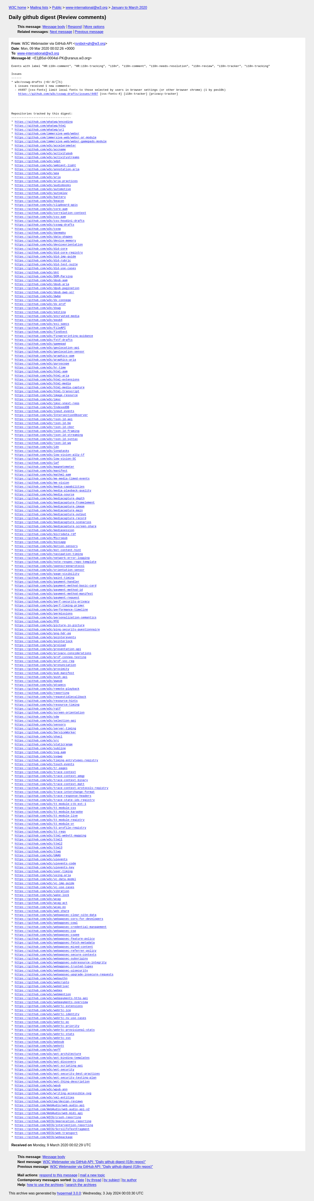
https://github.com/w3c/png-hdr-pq (43, 634)
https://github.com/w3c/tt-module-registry (50, 820)
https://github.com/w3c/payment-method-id (49, 590)
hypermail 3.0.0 (69, 1193)
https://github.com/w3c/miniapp (40, 542)
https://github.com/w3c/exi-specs (42, 324)
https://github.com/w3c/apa (37, 173)
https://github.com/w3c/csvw (38, 229)
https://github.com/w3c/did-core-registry (49, 253)
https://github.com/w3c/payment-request (47, 598)
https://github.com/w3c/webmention (43, 994)
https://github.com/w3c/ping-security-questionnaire (57, 630)
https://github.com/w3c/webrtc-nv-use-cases (50, 1018)
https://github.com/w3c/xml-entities (44, 1098)
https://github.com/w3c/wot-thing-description (52, 1082)
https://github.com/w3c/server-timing (45, 729)
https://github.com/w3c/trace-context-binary (51, 780)
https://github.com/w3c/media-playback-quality (53, 491)
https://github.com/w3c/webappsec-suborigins (51, 959)
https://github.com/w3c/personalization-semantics (55, 618)
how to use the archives (45, 1185)
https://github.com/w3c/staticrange (44, 745)
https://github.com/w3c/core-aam (41, 209)
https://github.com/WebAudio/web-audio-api (50, 1105)
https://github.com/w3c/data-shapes (44, 237)
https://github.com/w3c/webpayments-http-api (51, 998)
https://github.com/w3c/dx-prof (40, 304)
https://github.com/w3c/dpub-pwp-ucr (44, 292)
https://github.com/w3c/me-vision (42, 483)
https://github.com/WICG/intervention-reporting (54, 1125)
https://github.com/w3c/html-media (43, 384)
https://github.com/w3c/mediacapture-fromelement (55, 503)
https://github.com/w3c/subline (40, 748)
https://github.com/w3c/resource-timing (47, 705)
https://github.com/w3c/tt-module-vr (44, 824)
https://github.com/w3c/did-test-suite (46, 265)
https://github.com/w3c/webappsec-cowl (46, 923)
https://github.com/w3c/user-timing (44, 871)
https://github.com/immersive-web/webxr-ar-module (55, 138)
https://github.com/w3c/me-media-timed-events (52, 479)
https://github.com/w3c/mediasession (44, 530)
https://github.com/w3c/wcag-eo (40, 907)
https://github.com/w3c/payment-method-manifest (54, 594)
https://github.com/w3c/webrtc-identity (47, 1014)
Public (57, 7)
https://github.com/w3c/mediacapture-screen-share (55, 526)
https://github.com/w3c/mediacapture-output (50, 514)
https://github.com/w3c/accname (40, 150)
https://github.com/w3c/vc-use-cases (44, 887)
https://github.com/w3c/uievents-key (44, 868)
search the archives (81, 1185)
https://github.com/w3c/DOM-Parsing (44, 276)
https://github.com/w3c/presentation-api (48, 649)
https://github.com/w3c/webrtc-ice (43, 1010)
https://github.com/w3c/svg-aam (40, 752)
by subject (111, 1180)
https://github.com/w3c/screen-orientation (50, 713)
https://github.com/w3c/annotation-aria (47, 169)
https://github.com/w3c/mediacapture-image (50, 507)
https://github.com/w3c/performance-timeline (51, 610)
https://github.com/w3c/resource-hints (46, 701)
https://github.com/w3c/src (37, 741)
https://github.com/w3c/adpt (38, 161)
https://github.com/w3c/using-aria (43, 875)
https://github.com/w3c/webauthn (41, 979)
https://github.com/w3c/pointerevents (45, 637)
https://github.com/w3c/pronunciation (45, 665)
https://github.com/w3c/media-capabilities (50, 487)
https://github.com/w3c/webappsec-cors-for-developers (59, 919)
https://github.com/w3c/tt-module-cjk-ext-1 (50, 804)
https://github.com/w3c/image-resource (46, 395)
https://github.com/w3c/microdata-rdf (45, 534)
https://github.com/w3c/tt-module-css (45, 808)
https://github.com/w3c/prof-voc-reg (44, 661)
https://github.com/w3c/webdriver (42, 986)
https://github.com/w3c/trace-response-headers (53, 796)
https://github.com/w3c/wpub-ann (41, 1090)
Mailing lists (39, 7)
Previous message (89, 32)
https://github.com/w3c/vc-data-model (45, 879)
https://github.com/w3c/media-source (44, 495)
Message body (54, 27)
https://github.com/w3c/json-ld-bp (43, 423)
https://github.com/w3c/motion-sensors (46, 546)
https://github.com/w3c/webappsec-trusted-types (54, 967)
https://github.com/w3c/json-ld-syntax (46, 439)
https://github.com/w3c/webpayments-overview (51, 1002)
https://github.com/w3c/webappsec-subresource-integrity (61, 963)
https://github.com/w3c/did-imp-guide (45, 257)
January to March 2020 (129, 7)
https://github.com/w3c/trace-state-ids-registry (55, 800)
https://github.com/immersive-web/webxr (47, 134)
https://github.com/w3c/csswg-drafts (44, 225)
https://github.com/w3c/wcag (38, 899)
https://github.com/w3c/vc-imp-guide (44, 883)
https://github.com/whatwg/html (40, 126)
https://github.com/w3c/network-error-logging (52, 558)
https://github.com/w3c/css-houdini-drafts (50, 221)
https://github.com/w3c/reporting (42, 693)
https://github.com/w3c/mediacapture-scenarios (53, 522)
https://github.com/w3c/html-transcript (47, 391)
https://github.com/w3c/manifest (41, 471)
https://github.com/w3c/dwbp (38, 296)
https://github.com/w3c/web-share (42, 911)
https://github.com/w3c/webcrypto (42, 982)
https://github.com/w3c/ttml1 (38, 840)
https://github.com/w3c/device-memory (45, 241)
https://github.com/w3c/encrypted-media (47, 316)
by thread (94, 1180)
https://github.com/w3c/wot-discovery (45, 1062)
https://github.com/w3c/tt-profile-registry (50, 828)
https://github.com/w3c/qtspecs (40, 685)
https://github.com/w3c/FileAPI (40, 328)
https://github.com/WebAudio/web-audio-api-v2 (52, 1109)
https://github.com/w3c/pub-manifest (44, 673)
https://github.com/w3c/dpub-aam (41, 280)
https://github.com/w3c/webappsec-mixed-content (54, 947)
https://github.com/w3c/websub (39, 1042)
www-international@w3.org (86, 7)
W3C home (17, 7)
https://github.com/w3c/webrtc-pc (42, 1022)
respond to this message (58, 1175)
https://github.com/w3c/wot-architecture (48, 1054)
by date (78, 1180)
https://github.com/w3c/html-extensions (47, 380)
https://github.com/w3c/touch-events (44, 764)
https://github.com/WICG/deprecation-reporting (53, 1121)
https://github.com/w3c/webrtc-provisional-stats (55, 1030)
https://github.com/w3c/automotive (43, 189)
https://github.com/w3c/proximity (42, 669)
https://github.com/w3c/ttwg (38, 852)
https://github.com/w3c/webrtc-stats (44, 1034)
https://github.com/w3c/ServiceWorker (45, 733)
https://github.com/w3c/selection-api (45, 721)
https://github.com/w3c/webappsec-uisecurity (51, 971)
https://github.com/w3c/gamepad (40, 344)
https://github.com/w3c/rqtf (38, 709)
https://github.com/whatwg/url (39, 130)
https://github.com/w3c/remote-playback (47, 689)
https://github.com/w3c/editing (40, 312)
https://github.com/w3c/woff (38, 1050)
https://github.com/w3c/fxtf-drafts (44, 340)
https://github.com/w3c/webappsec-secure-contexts (55, 955)
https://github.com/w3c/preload (40, 645)
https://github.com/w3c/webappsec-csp (45, 931)
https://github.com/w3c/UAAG (38, 856)
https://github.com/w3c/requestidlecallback (50, 697)
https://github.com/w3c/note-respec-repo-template (55, 562)
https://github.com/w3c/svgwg (38, 757)
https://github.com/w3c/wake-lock (42, 895)
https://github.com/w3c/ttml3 (38, 848)
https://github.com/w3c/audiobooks (43, 185)
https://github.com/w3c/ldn (37, 447)
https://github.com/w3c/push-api (41, 677)
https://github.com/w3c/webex (38, 991)
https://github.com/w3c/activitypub (44, 153)
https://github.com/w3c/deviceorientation (49, 245)
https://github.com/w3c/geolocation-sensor (50, 352)
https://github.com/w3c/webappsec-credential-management (61, 927)
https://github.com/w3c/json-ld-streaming (49, 435)
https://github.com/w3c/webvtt (39, 1046)
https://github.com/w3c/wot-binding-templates (52, 1058)
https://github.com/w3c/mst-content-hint (48, 550)
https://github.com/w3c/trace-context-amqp (50, 776)
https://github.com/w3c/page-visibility (47, 574)
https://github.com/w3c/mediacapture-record (50, 518)
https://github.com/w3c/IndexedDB (42, 407)
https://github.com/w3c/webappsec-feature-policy (55, 939)
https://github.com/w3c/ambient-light (45, 165)
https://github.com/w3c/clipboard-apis (46, 205)
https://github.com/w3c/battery (40, 197)
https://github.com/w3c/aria (38, 177)
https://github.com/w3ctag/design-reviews (49, 1102)
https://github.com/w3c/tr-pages (41, 768)
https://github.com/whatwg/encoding (44, 122)
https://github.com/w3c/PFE (37, 622)
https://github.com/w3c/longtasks (42, 451)
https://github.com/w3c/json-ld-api (44, 419)
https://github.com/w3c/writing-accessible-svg (53, 1093)
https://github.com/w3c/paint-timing (44, 578)
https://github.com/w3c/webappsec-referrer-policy (55, 951)
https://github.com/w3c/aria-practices (46, 181)
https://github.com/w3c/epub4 (38, 320)
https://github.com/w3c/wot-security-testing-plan (55, 1078)
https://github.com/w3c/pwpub (38, 681)
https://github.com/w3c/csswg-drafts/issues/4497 (58, 94)
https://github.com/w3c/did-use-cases (45, 268)
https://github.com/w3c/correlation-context (50, 213)
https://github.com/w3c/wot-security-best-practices (57, 1074)
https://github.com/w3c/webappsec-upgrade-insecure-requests (64, 975)
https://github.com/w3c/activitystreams (47, 157)
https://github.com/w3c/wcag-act (41, 903)
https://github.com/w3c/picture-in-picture (50, 625)
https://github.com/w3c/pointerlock (44, 641)
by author (129, 1180)
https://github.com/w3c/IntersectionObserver (51, 415)
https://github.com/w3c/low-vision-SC (45, 459)
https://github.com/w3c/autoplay (41, 193)
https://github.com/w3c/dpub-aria (42, 284)
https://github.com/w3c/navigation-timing (49, 554)
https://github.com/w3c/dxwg (38, 308)
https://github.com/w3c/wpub (38, 1086)
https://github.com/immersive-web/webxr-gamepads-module (61, 142)
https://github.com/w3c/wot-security (44, 1070)
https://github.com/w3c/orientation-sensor (50, 570)
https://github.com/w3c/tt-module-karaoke (49, 812)
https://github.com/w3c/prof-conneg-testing (50, 657)
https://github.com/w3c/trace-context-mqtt (50, 784)
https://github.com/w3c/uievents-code (45, 864)
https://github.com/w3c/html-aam (41, 372)
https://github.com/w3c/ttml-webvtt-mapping (50, 836)
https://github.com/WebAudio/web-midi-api (49, 1113)
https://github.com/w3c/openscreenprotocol (50, 566)
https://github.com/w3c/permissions (44, 614)
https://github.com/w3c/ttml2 (38, 844)
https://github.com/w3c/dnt (37, 273)
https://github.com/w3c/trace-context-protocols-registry (61, 788)
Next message (61, 32)
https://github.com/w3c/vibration (42, 891)
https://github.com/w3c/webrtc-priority (47, 1026)
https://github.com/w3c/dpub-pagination (47, 288)
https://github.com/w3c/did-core (41, 249)
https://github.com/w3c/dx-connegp (43, 300)
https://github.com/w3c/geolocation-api (47, 348)
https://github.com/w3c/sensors (40, 725)
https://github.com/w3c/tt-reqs (40, 832)
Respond (75, 27)
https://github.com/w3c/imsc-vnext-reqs (47, 403)
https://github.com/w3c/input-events (44, 411)
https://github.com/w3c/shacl (38, 737)
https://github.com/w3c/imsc (38, 399)
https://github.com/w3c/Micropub (41, 538)
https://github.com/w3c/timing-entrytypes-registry (56, 760)
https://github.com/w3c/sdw (37, 717)
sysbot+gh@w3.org (90, 43)
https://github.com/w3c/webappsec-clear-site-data (55, 915)
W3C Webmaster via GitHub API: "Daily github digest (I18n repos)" (94, 1162)
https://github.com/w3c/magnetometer (44, 467)
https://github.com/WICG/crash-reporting (48, 1117)
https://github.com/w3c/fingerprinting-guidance (54, 336)
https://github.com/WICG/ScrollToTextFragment (52, 1129)
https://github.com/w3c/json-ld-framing (47, 431)
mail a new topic (92, 1175)
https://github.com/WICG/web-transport (46, 1133)
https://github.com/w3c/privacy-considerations (53, 653)
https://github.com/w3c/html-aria (42, 376)
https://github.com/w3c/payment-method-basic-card (55, 586)
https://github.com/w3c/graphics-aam (44, 356)
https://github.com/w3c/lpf (37, 463)
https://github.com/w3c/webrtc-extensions (49, 1006)
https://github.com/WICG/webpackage (44, 1137)
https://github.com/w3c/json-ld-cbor (44, 427)
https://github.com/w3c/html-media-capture (50, 388)
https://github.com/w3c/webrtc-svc (43, 1038)
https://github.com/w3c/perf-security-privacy (52, 602)
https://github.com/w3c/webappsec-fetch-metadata (55, 943)
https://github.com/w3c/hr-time (40, 368)
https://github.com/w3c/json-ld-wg (43, 443)
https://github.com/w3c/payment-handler (47, 582)
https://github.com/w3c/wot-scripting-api (49, 1066)
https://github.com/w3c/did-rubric (43, 261)
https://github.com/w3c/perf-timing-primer (50, 606)
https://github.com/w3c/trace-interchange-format (55, 792)
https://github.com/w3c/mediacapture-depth (50, 499)
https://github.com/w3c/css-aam (40, 217)
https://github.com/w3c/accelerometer (45, 146)
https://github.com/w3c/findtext (41, 332)
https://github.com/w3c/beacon (39, 201)
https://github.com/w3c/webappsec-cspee (47, 935)
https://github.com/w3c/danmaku (40, 233)
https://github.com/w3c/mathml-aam (43, 475)
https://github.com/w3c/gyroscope (42, 364)
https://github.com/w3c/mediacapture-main (49, 511)
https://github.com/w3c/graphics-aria (45, 360)
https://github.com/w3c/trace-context (45, 772)
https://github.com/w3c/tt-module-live (46, 816)
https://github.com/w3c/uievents (41, 859)
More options (94, 27)
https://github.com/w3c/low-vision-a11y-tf (50, 455)
